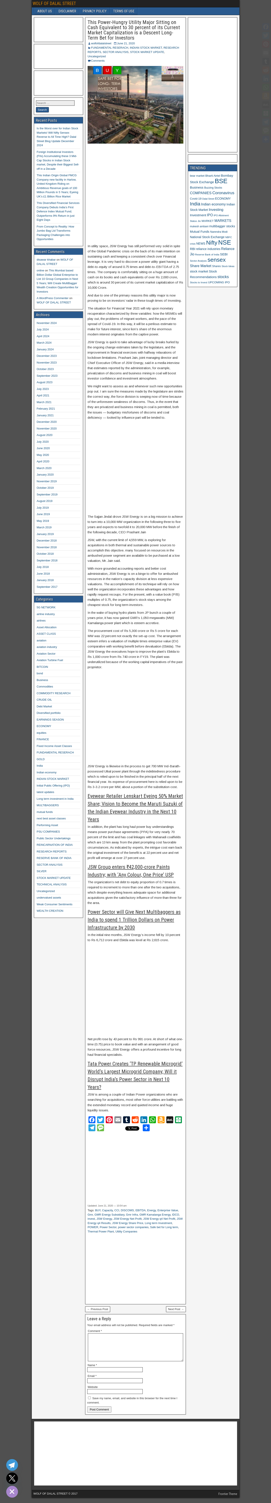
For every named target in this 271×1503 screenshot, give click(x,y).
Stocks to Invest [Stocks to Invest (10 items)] (198, 282)
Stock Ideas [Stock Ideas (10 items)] (228, 266)
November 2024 (47, 323)
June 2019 (43, 514)
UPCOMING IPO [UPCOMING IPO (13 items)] (219, 282)
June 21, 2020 (126, 43)
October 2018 (45, 553)
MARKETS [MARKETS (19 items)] (223, 221)
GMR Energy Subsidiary (109, 1214)
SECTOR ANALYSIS (115, 52)
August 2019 (45, 501)
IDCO (175, 1214)
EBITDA (140, 1210)
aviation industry (47, 647)
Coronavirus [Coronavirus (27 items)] (223, 193)
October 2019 (45, 487)
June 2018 (43, 573)
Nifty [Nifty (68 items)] (211, 242)
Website (93, 1392)
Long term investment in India (55, 798)
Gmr (90, 1214)
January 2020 (45, 474)
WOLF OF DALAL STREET (54, 3)
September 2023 (47, 375)
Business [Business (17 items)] (197, 187)
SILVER (42, 871)
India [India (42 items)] (195, 204)
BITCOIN (42, 666)
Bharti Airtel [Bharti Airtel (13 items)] (212, 175)
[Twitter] (12, 1478)
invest (91, 1218)
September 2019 (47, 494)
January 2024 (45, 349)
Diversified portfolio (49, 713)
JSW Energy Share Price (127, 1223)
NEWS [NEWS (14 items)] (200, 243)
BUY (98, 1210)
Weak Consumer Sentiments (54, 904)
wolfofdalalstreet (101, 43)
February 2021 (46, 408)
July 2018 (43, 567)
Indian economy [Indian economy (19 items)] (213, 204)
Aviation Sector (46, 653)
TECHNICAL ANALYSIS (52, 884)
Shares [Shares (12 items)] (216, 266)
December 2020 (47, 421)
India (40, 765)
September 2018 (47, 560)
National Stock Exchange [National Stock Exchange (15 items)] (207, 237)
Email (92, 1381)
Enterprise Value (167, 1210)
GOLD (41, 759)
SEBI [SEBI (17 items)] (224, 254)
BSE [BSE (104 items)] (221, 180)
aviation (42, 640)
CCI (116, 1210)
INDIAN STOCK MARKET (146, 47)
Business (42, 680)
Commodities (45, 686)
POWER (93, 1227)
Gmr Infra (132, 1214)
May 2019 (43, 520)
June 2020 (43, 448)
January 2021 (45, 415)
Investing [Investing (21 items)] (216, 210)
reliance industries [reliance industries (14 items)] (208, 249)
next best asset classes (51, 818)
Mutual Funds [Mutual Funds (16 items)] (199, 231)
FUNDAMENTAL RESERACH (109, 47)
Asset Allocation (47, 627)
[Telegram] (12, 1465)
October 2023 (45, 369)
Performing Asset (47, 825)
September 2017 (47, 586)
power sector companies (133, 1227)
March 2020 (44, 468)
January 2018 (45, 580)
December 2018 (47, 540)
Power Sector (108, 1227)
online (40, 270)
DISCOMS (127, 1210)
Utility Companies (126, 1231)
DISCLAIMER (67, 11)
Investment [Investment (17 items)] (198, 215)
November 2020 (47, 428)
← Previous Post (97, 1309)
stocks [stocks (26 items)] (223, 276)
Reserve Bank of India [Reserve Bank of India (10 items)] (207, 254)
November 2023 (47, 362)
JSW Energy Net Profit (128, 1218)
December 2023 (47, 355)
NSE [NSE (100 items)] (224, 242)
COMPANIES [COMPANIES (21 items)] (201, 193)
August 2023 (45, 382)
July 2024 (43, 329)
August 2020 (45, 435)
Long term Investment (158, 1223)
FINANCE (43, 739)
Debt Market (44, 706)
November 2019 (47, 481)
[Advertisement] (135, 194)
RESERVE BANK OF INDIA (54, 858)
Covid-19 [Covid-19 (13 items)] (196, 198)
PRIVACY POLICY (95, 11)
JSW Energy (104, 1218)
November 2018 (47, 547)
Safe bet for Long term (164, 1227)
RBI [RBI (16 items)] (192, 249)
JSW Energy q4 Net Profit (159, 1218)
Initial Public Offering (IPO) (53, 785)
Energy (151, 1210)
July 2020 (43, 441)
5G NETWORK (46, 607)
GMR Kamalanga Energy (155, 1214)
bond (40, 673)
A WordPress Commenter (53, 298)
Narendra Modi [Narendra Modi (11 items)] (219, 231)
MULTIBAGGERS (48, 805)
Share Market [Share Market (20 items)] (200, 266)
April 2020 (43, 461)
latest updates (45, 792)
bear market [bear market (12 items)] (197, 175)
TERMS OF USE (123, 11)
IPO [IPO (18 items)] (210, 215)
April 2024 (43, 336)
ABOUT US (44, 11)
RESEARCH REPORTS (52, 851)
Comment (95, 1331)
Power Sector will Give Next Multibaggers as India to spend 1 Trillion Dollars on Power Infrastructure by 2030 (134, 920)
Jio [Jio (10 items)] (199, 221)
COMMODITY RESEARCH (54, 693)
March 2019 (44, 527)
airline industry (46, 614)
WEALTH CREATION (50, 910)
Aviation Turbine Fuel (50, 660)
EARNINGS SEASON (50, 719)
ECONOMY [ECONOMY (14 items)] (223, 198)
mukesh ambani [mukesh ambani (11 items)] (199, 226)
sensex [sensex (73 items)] (216, 259)
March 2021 (44, 402)
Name (92, 1370)
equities (42, 732)
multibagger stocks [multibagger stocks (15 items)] (222, 226)
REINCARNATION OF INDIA (55, 844)
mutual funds (45, 812)
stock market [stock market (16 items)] (199, 271)
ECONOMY (44, 726)
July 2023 (43, 389)
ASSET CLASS (46, 633)
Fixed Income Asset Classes (54, 746)
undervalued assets (49, 897)
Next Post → (176, 1309)
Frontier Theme (227, 1499)
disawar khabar (46, 259)
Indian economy (47, 772)
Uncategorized (97, 56)
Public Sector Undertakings (54, 838)
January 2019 (45, 534)
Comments (98, 60)
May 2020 (43, 455)
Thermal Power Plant (101, 1231)
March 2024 (44, 342)
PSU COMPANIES (48, 831)
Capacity (107, 1210)
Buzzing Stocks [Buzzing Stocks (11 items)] (213, 187)
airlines (41, 620)
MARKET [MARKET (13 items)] (208, 221)
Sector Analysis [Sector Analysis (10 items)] (198, 261)
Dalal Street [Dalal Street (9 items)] (208, 198)
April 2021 (43, 395)
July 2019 (43, 507)
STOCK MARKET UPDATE (147, 52)
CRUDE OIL (44, 699)
